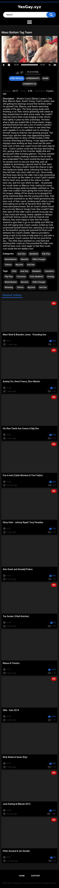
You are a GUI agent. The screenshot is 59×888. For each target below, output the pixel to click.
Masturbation (11, 259)
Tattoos (8, 265)
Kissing (50, 276)
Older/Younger (38, 259)
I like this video (17, 72)
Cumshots (49, 271)
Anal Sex (21, 254)
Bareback (34, 254)
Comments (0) (29, 84)
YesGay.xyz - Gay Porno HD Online (26, 883)
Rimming (9, 287)
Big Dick (19, 265)
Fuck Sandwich (36, 276)
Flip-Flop (46, 254)
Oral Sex (31, 265)
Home (22, 876)
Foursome (21, 276)
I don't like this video (21, 72)
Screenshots (32, 78)
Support (35, 876)
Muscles (24, 259)
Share (45, 78)
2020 (14, 271)
